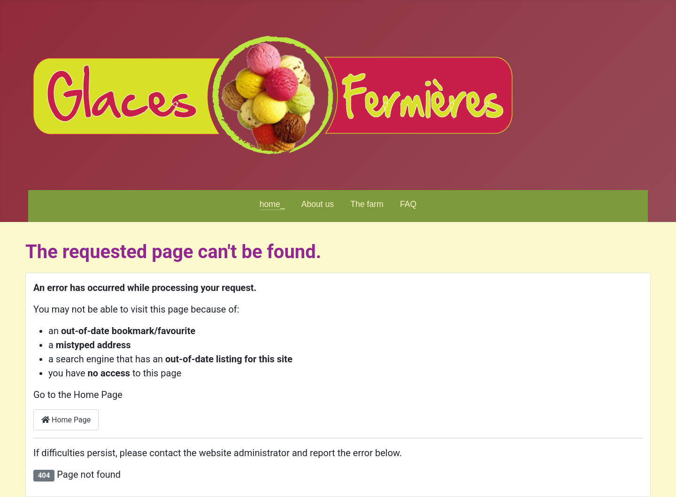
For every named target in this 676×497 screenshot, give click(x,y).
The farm (366, 204)
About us (317, 204)
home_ (272, 204)
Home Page (66, 419)
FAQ (408, 204)
